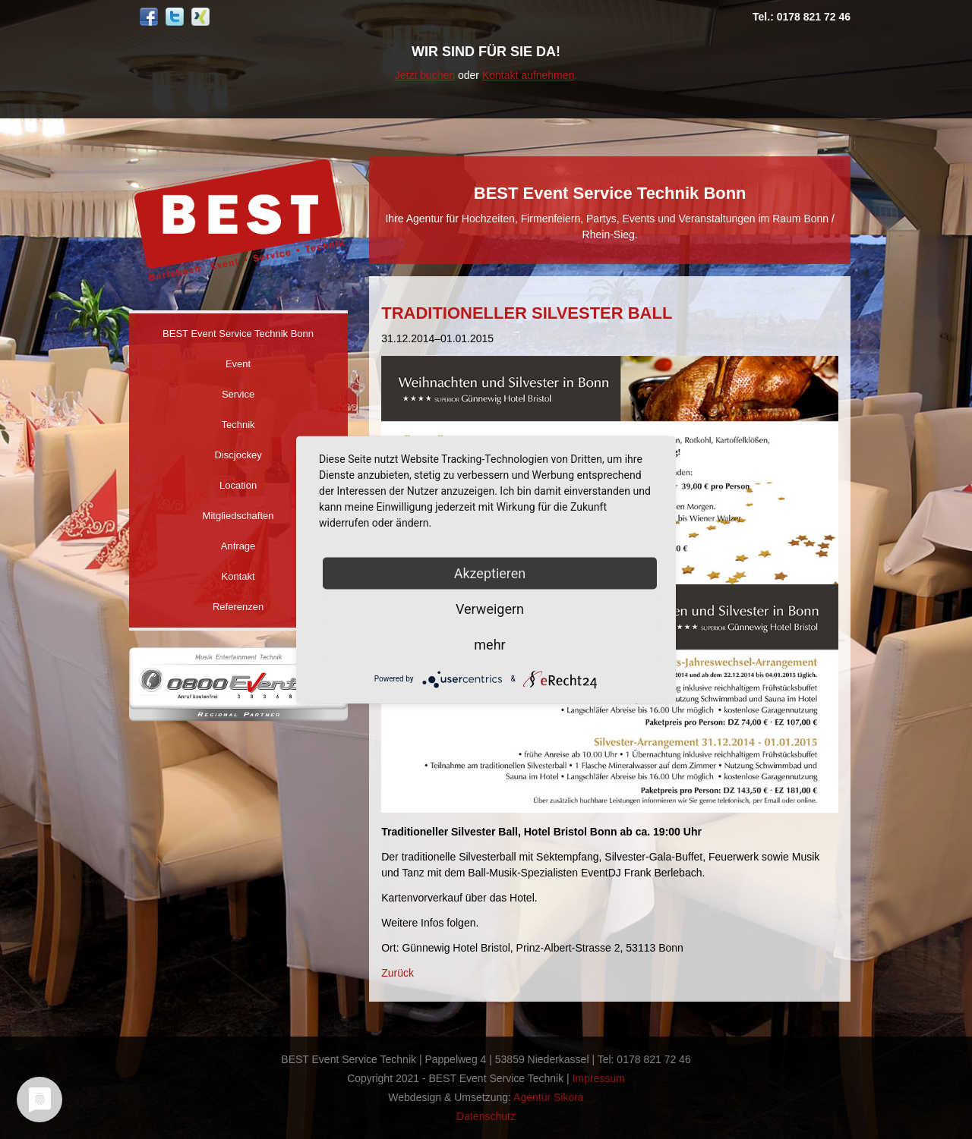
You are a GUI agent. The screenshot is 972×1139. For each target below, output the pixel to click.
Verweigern (490, 608)
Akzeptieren (490, 573)
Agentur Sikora (548, 1097)
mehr (489, 644)
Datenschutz (486, 1116)
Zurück (397, 973)
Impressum (599, 1078)
